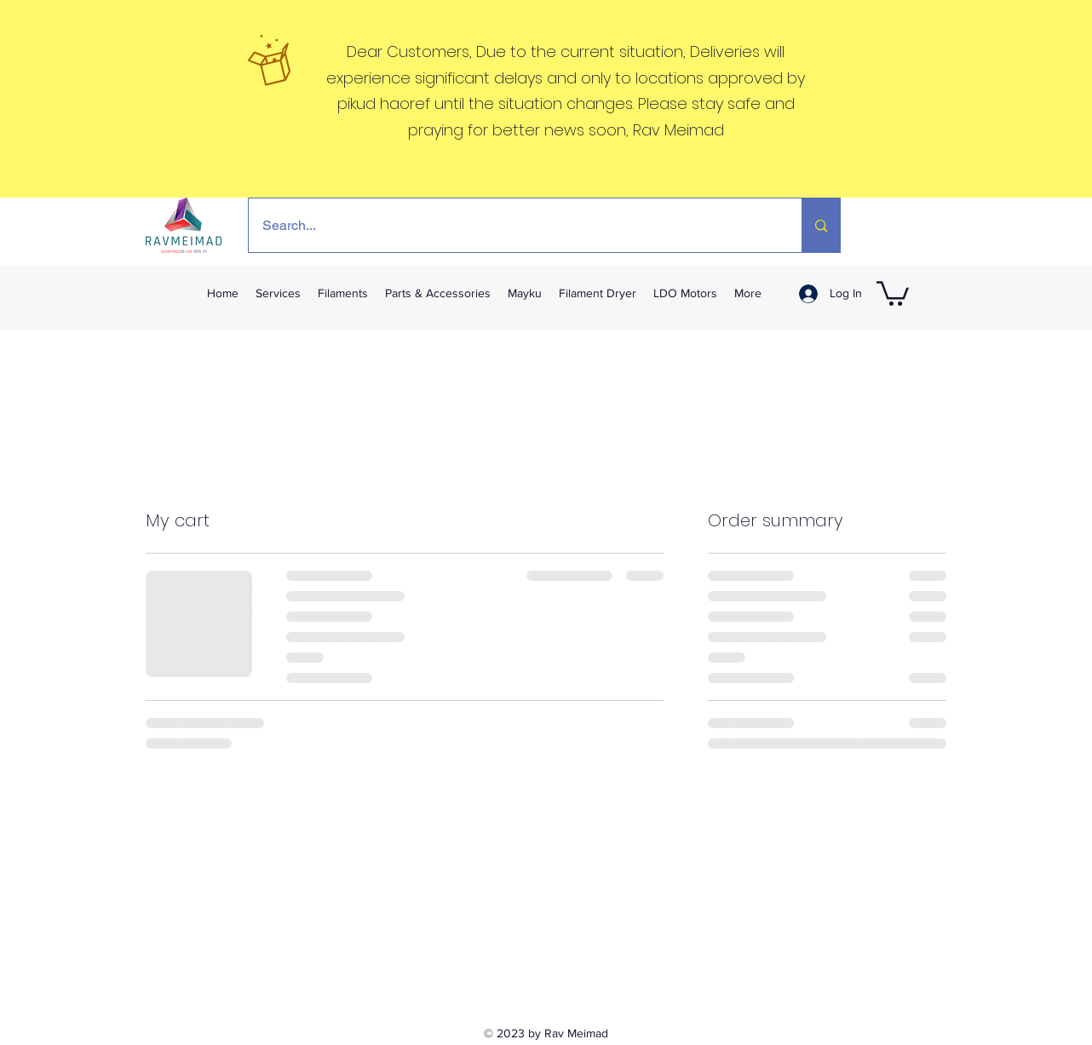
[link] (892, 292)
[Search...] (514, 225)
